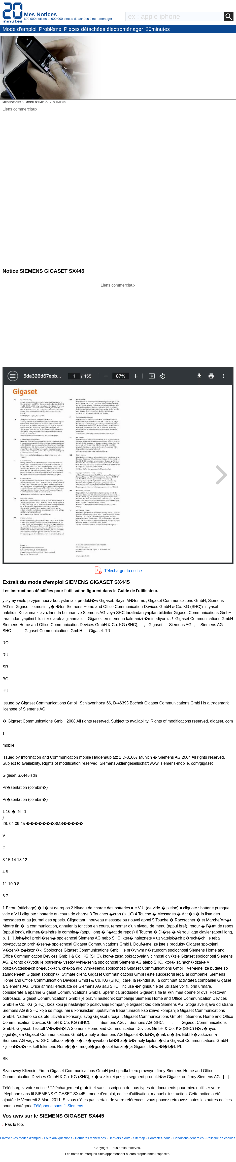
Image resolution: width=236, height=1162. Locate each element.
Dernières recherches (90, 1138)
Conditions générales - (190, 1138)
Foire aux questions (58, 1138)
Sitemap (139, 1138)
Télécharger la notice (123, 571)
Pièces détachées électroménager (103, 29)
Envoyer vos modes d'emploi (20, 1138)
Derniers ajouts (119, 1138)
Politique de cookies (221, 1138)
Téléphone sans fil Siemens (58, 1106)
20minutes (158, 29)
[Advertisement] (118, 323)
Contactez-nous (159, 1138)
